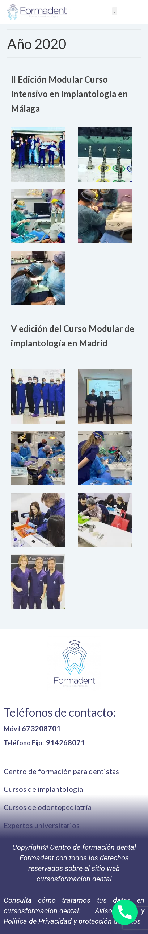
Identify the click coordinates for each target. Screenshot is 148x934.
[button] (114, 11)
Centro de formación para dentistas (61, 771)
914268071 (65, 742)
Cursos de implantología (43, 789)
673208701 (41, 728)
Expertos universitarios (42, 825)
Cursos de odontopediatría (48, 807)
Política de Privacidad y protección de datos (72, 921)
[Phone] (125, 912)
